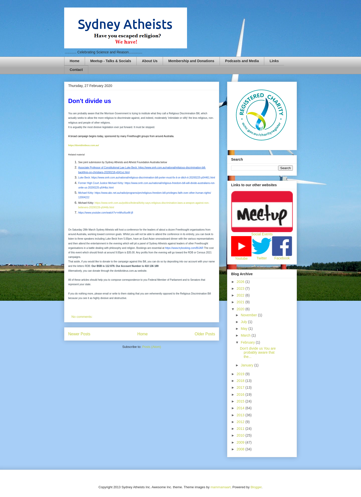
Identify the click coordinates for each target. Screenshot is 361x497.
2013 (241, 415)
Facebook (282, 258)
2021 (241, 302)
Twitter (261, 258)
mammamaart (221, 487)
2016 (241, 394)
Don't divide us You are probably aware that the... (258, 352)
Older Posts (205, 334)
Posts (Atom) (151, 347)
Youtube (241, 258)
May (244, 329)
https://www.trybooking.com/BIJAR (184, 248)
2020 (241, 309)
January (247, 365)
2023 (241, 288)
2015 (241, 401)
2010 (241, 435)
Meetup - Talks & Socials (110, 61)
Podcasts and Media (242, 61)
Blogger (255, 487)
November (249, 315)
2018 (241, 381)
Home (74, 61)
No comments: (82, 317)
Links (274, 61)
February (248, 342)
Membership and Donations (191, 61)
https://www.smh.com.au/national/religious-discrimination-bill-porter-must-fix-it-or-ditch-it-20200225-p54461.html (153, 177)
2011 (241, 429)
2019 (241, 374)
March (246, 335)
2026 (241, 282)
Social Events (262, 234)
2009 (241, 442)
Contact (76, 70)
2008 (241, 449)
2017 (241, 387)
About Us (149, 61)
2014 (241, 408)
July (244, 322)
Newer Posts (79, 334)
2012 (241, 422)
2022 (241, 295)
